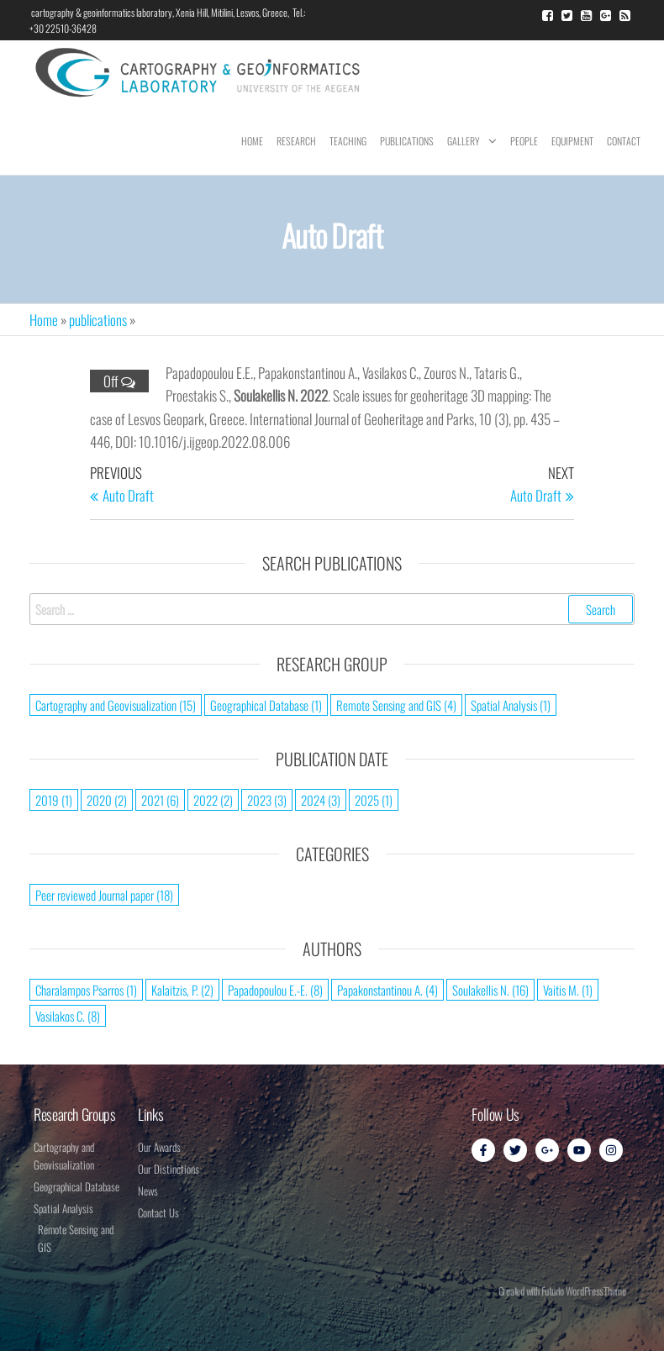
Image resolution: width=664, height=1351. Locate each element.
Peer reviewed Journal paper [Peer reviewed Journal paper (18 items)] (104, 895)
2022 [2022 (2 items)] (213, 800)
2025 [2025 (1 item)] (374, 800)
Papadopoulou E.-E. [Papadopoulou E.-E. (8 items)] (275, 989)
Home (252, 141)
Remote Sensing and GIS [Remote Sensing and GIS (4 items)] (396, 705)
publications (98, 319)
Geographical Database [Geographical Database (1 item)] (266, 705)
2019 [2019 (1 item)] (53, 800)
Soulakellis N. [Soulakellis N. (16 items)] (490, 989)
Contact (623, 141)
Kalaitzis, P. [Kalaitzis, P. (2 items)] (182, 989)
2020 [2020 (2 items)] (107, 800)
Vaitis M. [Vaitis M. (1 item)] (568, 989)
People (524, 141)
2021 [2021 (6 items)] (160, 800)
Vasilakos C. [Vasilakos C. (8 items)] (67, 1016)
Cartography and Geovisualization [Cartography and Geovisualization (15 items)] (115, 705)
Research (296, 141)
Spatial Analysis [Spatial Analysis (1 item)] (511, 705)
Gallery (463, 141)
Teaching (347, 141)
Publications (407, 141)
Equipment (572, 141)
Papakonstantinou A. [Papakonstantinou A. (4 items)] (387, 989)
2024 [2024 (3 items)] (320, 800)
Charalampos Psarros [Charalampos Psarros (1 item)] (86, 989)
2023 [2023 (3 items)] (267, 800)
